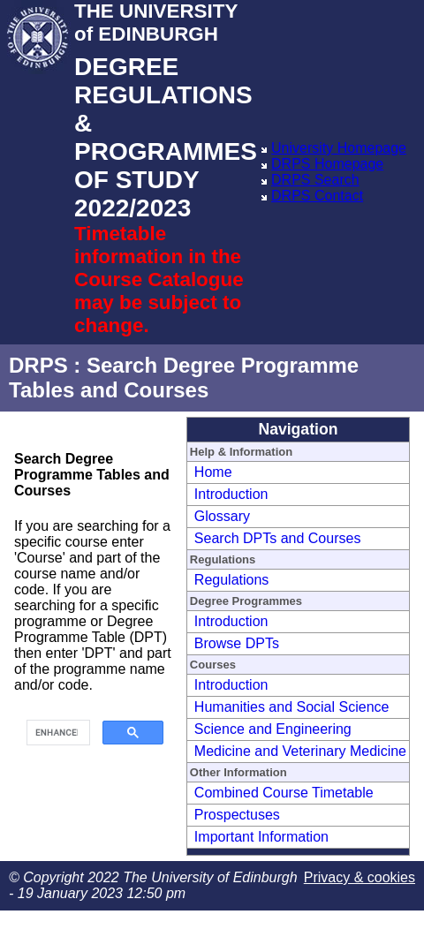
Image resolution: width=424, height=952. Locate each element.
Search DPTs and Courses (277, 538)
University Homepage (338, 147)
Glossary (222, 516)
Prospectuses (237, 814)
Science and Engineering (273, 729)
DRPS (38, 365)
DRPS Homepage (327, 163)
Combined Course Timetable (284, 792)
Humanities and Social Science (292, 706)
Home (213, 472)
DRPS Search (315, 179)
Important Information (261, 836)
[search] (56, 733)
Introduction (231, 494)
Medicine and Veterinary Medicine (300, 751)
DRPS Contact (317, 195)
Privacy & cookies (359, 877)
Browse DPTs (236, 643)
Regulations (231, 579)
